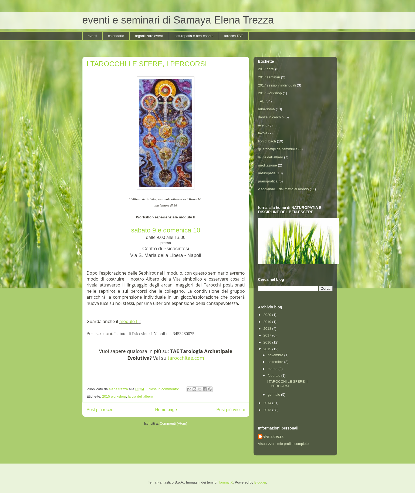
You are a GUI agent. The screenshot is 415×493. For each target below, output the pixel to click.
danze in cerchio (271, 117)
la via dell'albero (140, 396)
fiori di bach (267, 141)
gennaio (274, 394)
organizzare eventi (149, 36)
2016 (268, 342)
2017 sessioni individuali (277, 85)
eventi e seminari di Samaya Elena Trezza (178, 20)
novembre (276, 355)
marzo (273, 369)
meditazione (267, 165)
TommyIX (225, 482)
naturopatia (267, 173)
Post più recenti (101, 409)
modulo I (128, 321)
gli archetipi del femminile (278, 149)
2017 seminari (269, 77)
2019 (268, 322)
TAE (261, 101)
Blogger (260, 482)
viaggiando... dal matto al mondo (283, 189)
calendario (116, 36)
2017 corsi (266, 69)
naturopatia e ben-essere (194, 36)
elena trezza (274, 436)
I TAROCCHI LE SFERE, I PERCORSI (147, 64)
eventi (92, 36)
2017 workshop (270, 93)
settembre (276, 362)
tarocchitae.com (186, 358)
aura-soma (266, 109)
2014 (268, 403)
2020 (268, 315)
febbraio (274, 376)
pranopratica (268, 181)
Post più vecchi (231, 409)
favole (263, 133)
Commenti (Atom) (173, 423)
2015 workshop (114, 396)
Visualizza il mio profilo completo (283, 444)
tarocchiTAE (233, 36)
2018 (268, 329)
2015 (268, 349)
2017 (268, 335)
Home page (166, 409)
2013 (268, 410)
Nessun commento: (164, 389)
